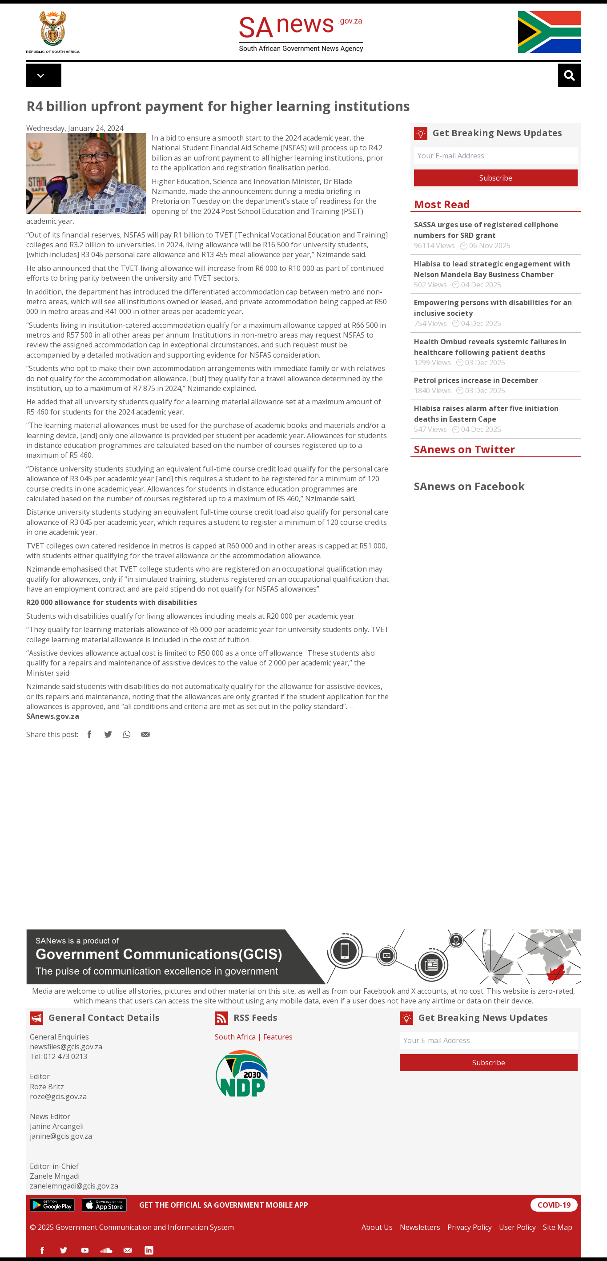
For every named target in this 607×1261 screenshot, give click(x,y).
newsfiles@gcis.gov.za (66, 1047)
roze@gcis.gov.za (58, 1096)
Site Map (557, 1227)
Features (278, 1037)
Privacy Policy (469, 1227)
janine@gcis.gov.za (61, 1136)
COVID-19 (554, 1205)
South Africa (235, 1037)
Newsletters (420, 1227)
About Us (377, 1227)
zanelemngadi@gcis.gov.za (74, 1186)
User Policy (517, 1227)
